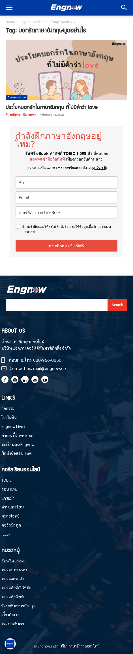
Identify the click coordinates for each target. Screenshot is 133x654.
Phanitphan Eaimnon (21, 114)
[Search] (117, 305)
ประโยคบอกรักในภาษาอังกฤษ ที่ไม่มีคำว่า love (52, 107)
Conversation (16, 97)
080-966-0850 (47, 360)
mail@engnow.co (49, 368)
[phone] (66, 212)
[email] (66, 197)
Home (10, 21)
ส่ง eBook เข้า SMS (66, 245)
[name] (66, 182)
